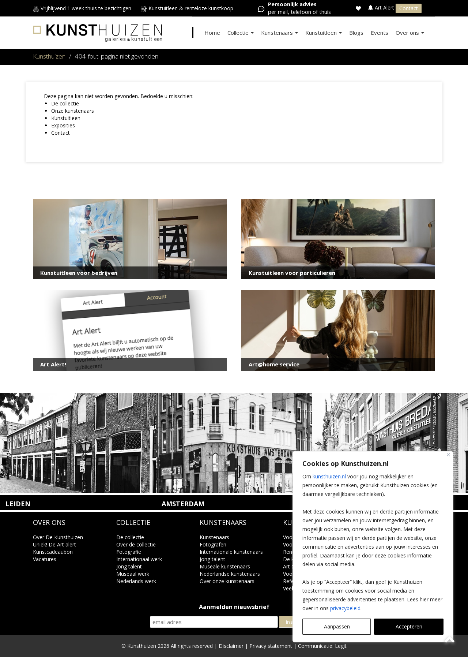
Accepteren (409, 626)
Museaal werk (132, 573)
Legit (341, 645)
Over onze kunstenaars (227, 581)
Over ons (410, 32)
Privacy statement (270, 645)
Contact (408, 8)
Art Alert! (53, 364)
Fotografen (213, 544)
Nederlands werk (136, 581)
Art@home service (274, 364)
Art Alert (382, 7)
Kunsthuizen (49, 56)
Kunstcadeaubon (53, 551)
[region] (372, 546)
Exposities (63, 125)
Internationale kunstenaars (231, 551)
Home (212, 32)
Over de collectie (136, 544)
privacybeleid (345, 608)
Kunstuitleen (323, 32)
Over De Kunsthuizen (58, 537)
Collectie (240, 32)
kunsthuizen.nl (329, 476)
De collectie (65, 103)
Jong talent (129, 566)
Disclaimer (231, 645)
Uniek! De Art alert (54, 544)
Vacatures (44, 559)
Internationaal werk (139, 559)
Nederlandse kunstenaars (230, 573)
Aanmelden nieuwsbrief (234, 607)
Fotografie (128, 551)
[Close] (448, 454)
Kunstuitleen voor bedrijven (78, 272)
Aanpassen (337, 626)
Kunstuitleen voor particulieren (292, 272)
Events (379, 32)
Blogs (356, 32)
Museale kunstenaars (225, 566)
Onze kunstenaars (72, 110)
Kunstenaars (279, 32)
